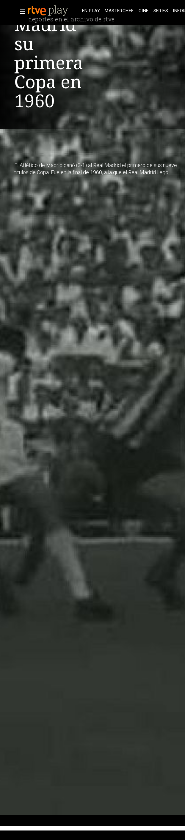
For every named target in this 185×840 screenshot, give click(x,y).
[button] (20, 11)
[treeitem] (91, 11)
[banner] (53, 11)
